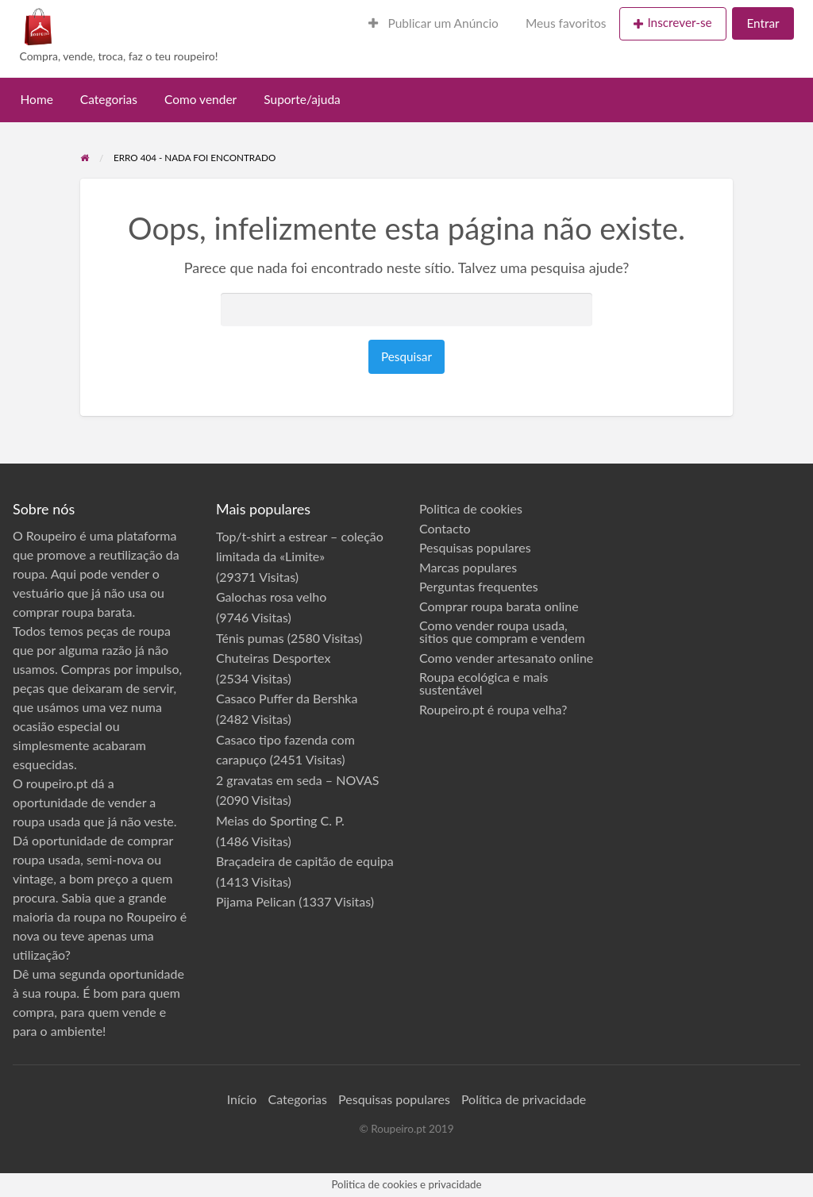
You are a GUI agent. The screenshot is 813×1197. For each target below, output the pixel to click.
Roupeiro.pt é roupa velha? (493, 709)
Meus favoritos (566, 23)
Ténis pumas (250, 637)
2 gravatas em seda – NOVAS (297, 779)
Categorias (108, 99)
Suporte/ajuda (302, 99)
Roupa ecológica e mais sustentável (484, 683)
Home (37, 99)
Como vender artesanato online (506, 658)
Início (242, 1099)
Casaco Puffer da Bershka (286, 698)
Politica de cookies (470, 508)
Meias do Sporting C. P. (280, 820)
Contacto (445, 528)
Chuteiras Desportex (273, 657)
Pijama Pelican (255, 901)
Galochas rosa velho (271, 596)
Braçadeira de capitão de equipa (305, 860)
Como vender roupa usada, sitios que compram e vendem (502, 632)
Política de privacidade (523, 1099)
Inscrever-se (679, 22)
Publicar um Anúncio (433, 23)
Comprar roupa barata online (499, 606)
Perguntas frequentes (478, 586)
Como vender (200, 99)
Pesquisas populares (475, 547)
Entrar (762, 23)
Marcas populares (468, 567)
